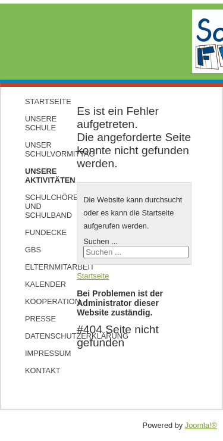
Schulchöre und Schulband (39, 206)
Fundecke (39, 232)
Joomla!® (201, 425)
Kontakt (39, 370)
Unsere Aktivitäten (39, 175)
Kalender (39, 284)
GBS (33, 249)
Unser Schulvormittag (39, 149)
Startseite (39, 101)
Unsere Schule (39, 123)
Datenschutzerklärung (39, 335)
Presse (39, 318)
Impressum (39, 353)
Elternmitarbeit (39, 266)
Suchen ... (100, 241)
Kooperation (39, 301)
